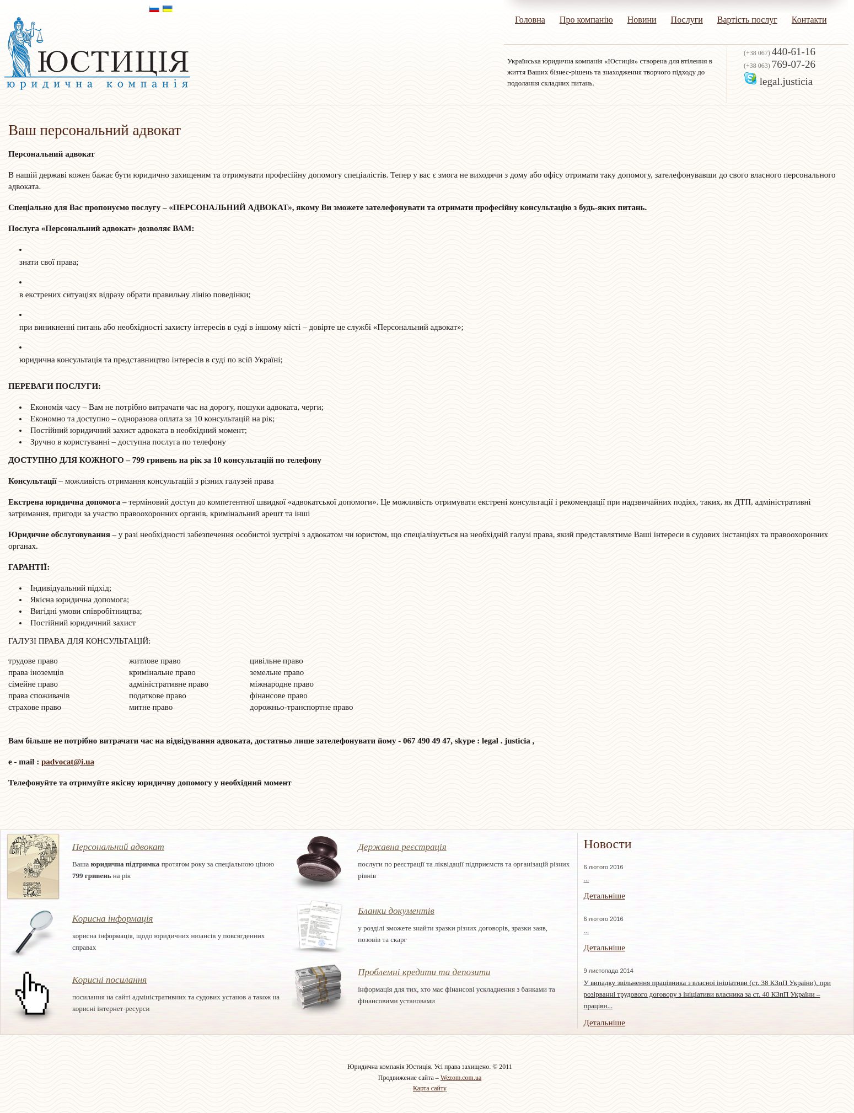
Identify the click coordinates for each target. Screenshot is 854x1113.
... (586, 879)
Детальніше (604, 895)
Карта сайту (430, 1088)
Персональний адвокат (118, 847)
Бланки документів (396, 911)
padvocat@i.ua (67, 761)
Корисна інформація (112, 918)
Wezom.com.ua (461, 1078)
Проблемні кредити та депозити (424, 972)
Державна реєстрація (402, 847)
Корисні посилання (109, 980)
